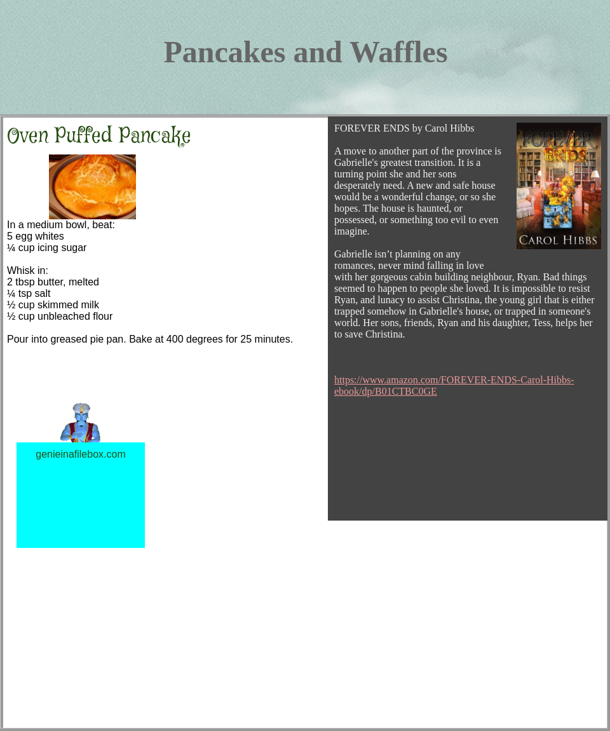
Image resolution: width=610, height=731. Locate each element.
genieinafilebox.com (80, 454)
